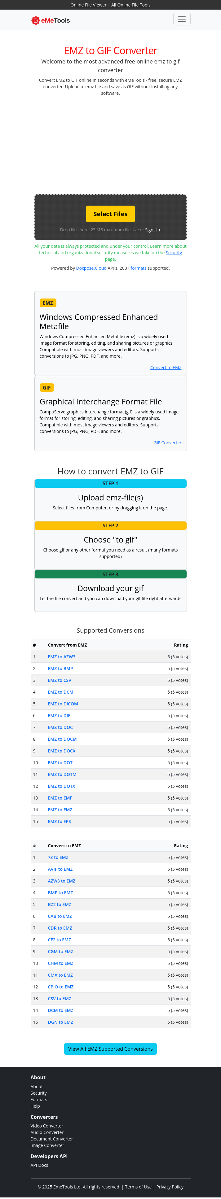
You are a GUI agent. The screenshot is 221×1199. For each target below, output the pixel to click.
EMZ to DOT (60, 762)
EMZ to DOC (60, 727)
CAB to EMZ (60, 916)
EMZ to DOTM (62, 774)
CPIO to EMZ (61, 987)
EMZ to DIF (59, 715)
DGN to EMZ (60, 1022)
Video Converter (47, 1126)
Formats (39, 1099)
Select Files (111, 214)
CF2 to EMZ (59, 940)
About (37, 1086)
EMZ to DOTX (61, 786)
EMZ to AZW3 (62, 657)
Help (35, 1106)
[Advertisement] (127, 144)
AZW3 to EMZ (62, 881)
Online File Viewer (88, 5)
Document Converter (52, 1139)
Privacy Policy (169, 1187)
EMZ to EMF (60, 798)
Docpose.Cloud (91, 268)
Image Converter (47, 1145)
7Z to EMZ (58, 857)
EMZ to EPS (59, 821)
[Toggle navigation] (182, 19)
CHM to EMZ (60, 963)
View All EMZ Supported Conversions (110, 1048)
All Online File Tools (131, 5)
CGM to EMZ (60, 951)
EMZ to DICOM (63, 704)
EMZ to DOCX (62, 751)
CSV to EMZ (59, 998)
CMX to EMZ (60, 975)
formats (138, 268)
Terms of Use (138, 1187)
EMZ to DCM (60, 692)
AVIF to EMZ (60, 869)
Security (174, 252)
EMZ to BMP (60, 668)
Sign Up (152, 230)
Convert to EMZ (165, 367)
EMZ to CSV (59, 680)
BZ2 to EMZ (59, 904)
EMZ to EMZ (60, 810)
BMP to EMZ (60, 893)
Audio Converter (47, 1132)
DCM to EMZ (60, 1010)
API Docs (39, 1165)
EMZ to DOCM (62, 739)
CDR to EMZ (60, 928)
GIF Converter (168, 443)
